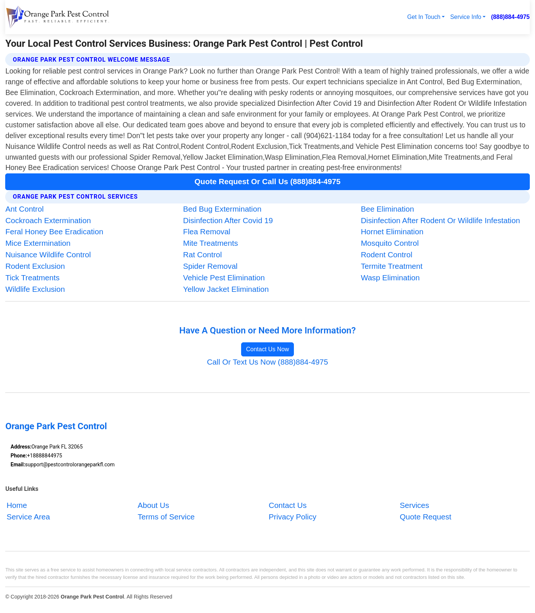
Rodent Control (386, 254)
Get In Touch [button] (423, 17)
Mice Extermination (37, 243)
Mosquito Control (390, 243)
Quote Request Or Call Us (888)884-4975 (268, 181)
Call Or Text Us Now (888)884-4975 (267, 362)
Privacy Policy (292, 516)
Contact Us (288, 505)
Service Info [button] (466, 17)
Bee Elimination (387, 209)
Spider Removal (210, 266)
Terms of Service (165, 516)
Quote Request (425, 516)
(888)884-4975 (510, 17)
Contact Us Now (267, 349)
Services (414, 505)
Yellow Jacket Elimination (226, 289)
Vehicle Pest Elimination (224, 277)
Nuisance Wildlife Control (48, 254)
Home (17, 505)
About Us (153, 505)
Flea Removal (206, 231)
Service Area (28, 516)
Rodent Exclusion (35, 266)
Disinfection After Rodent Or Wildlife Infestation (440, 220)
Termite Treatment (391, 266)
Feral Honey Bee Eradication (54, 231)
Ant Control (24, 209)
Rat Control (202, 254)
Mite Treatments (210, 243)
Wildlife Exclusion (35, 289)
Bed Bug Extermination (222, 209)
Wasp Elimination (390, 277)
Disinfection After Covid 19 (228, 220)
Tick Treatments (32, 277)
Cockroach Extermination (48, 220)
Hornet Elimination (392, 231)
